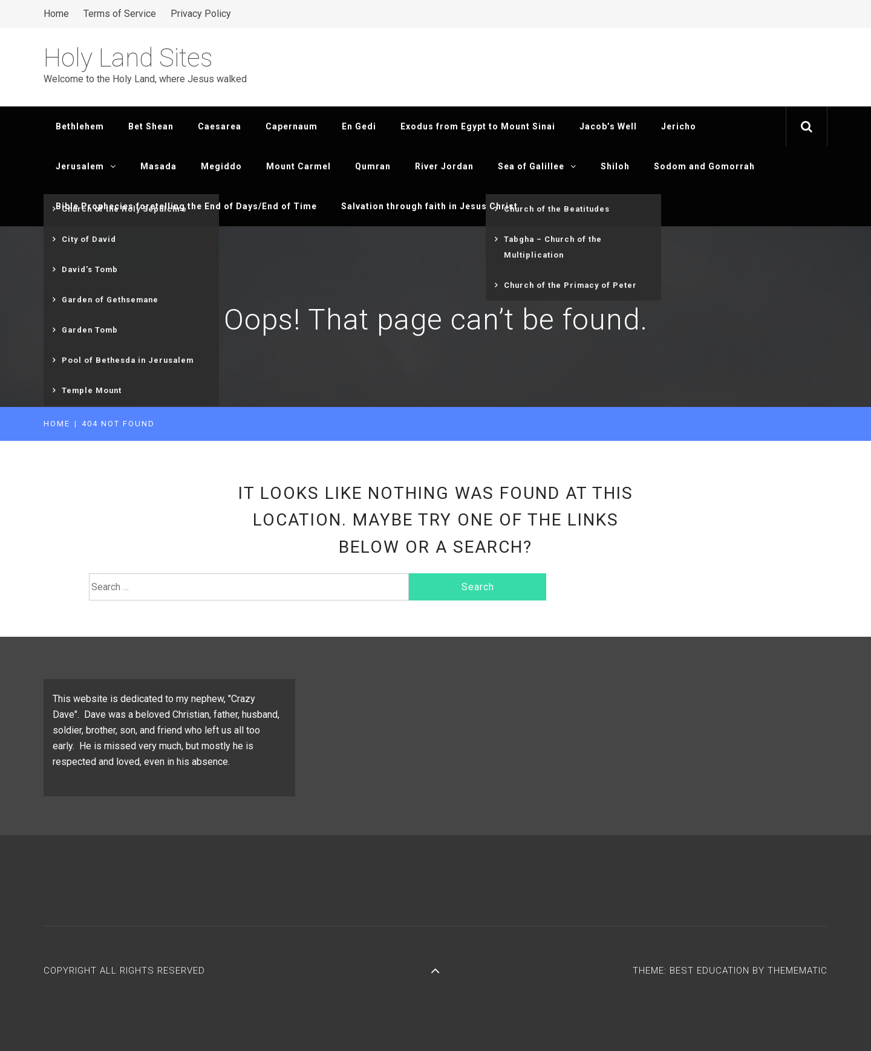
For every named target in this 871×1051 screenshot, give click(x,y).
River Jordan (444, 166)
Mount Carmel (298, 166)
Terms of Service (119, 13)
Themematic (797, 970)
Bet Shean (151, 126)
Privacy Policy (201, 13)
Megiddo (221, 166)
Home (56, 13)
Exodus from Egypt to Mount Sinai (477, 126)
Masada (158, 166)
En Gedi (359, 126)
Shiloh (615, 166)
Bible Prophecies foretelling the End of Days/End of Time (186, 206)
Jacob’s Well (608, 126)
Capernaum (292, 126)
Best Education (711, 970)
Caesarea (219, 126)
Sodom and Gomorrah (704, 166)
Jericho (678, 126)
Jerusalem (86, 166)
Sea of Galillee (537, 166)
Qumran (373, 166)
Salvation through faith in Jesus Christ (429, 206)
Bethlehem (80, 126)
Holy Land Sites (128, 58)
